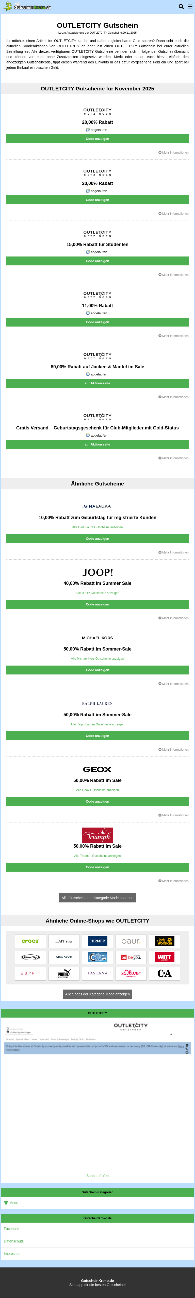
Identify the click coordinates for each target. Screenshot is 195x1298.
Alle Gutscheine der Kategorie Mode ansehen (98, 898)
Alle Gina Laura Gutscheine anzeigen (97, 527)
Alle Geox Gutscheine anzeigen (97, 790)
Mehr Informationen (173, 152)
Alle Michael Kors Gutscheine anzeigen (97, 658)
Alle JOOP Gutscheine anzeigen (97, 593)
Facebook (11, 1229)
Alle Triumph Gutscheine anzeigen (97, 856)
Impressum (12, 1254)
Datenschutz (14, 1241)
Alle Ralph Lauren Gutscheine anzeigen (97, 724)
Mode (11, 1203)
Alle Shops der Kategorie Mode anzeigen (97, 994)
